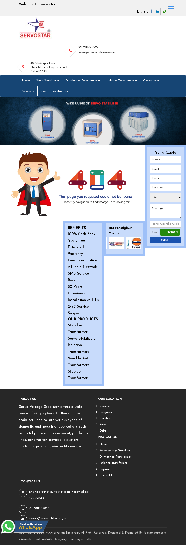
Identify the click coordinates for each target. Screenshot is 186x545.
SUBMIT (165, 240)
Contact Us (60, 91)
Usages (28, 91)
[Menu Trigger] (171, 8)
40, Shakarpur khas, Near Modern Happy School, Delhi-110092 (49, 67)
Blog (43, 91)
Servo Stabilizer (47, 80)
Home (26, 80)
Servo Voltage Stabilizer (115, 450)
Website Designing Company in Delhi (66, 539)
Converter (151, 80)
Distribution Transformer (82, 80)
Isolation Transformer (121, 80)
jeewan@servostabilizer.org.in (96, 52)
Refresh (172, 232)
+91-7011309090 (88, 46)
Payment (105, 469)
